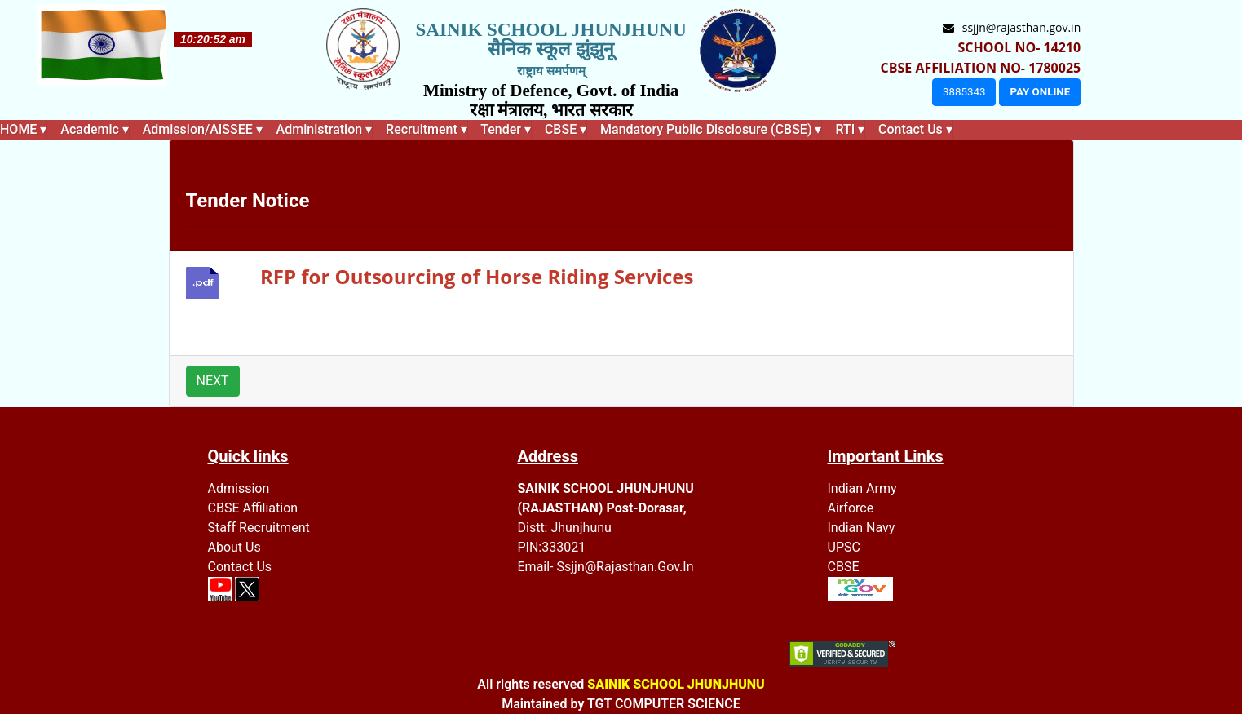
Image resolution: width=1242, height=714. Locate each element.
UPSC (844, 547)
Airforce (851, 508)
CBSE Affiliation (253, 508)
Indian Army (862, 488)
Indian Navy (861, 527)
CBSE (844, 566)
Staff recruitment (259, 527)
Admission (239, 488)
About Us (234, 547)
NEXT (213, 380)
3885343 (964, 92)
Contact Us (240, 566)
